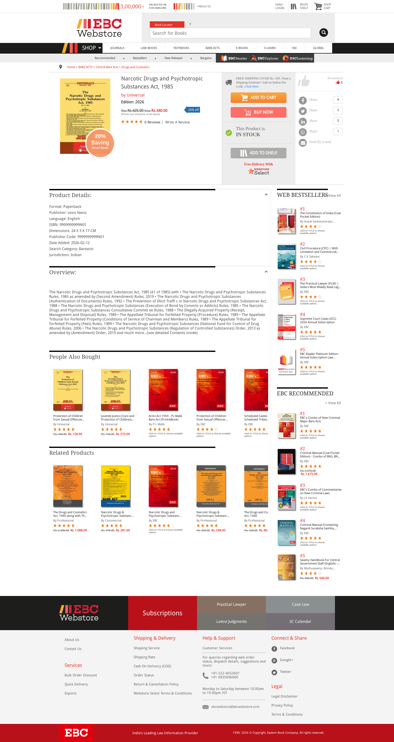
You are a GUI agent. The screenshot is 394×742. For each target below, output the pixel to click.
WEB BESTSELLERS (302, 195)
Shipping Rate (144, 657)
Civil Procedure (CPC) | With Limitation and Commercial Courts (319, 250)
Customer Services (217, 648)
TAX (294, 48)
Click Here (251, 86)
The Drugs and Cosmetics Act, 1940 (261, 514)
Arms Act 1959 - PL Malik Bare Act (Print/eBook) (165, 417)
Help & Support (219, 638)
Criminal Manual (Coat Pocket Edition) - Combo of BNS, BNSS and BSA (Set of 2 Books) (320, 454)
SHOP (91, 48)
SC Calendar (300, 621)
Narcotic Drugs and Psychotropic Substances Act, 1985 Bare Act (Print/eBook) (165, 514)
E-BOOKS (242, 48)
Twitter (285, 672)
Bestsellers (140, 58)
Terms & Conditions (287, 714)
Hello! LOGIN (279, 6)
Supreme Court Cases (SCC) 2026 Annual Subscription (318, 320)
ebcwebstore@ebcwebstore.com (235, 707)
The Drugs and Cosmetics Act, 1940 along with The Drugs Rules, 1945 (70, 514)
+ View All (333, 196)
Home (71, 67)
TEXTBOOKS (181, 48)
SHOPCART (327, 6)
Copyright (259, 732)
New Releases (173, 58)
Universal (135, 95)
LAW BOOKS (149, 48)
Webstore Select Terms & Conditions (163, 693)
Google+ (286, 660)
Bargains (206, 58)
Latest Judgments (231, 621)
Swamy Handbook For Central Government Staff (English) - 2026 (320, 561)
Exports (70, 693)
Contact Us (73, 649)
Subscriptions (162, 613)
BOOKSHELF (304, 6)
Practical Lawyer (231, 604)
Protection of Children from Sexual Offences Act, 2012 (68, 417)
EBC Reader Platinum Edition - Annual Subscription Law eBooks (320, 355)
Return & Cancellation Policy (156, 684)
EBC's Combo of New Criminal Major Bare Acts (320, 419)
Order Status (144, 675)
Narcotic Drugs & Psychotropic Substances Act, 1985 (117, 514)
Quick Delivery (76, 684)
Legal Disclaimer (284, 696)
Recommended (105, 58)
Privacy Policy (282, 705)
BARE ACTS (213, 48)
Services (73, 665)
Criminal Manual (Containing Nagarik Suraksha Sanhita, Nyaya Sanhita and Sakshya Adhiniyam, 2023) (319, 526)
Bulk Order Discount (81, 675)
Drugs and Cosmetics (136, 67)
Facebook (287, 648)
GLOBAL (318, 48)
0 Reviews (152, 122)
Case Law (300, 604)
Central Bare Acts (107, 67)
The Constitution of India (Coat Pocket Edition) (320, 214)
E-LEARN (270, 48)
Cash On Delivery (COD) (152, 666)
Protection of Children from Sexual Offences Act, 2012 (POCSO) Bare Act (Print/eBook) (212, 417)
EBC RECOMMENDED (305, 393)
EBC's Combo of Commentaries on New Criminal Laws (320, 491)
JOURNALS (117, 48)
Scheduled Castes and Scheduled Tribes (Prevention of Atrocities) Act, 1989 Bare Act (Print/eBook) (261, 417)
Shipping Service (147, 648)
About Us (72, 640)
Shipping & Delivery (154, 638)
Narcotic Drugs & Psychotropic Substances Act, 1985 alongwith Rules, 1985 (213, 514)
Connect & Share (289, 638)
